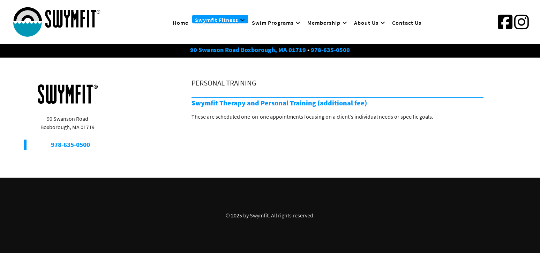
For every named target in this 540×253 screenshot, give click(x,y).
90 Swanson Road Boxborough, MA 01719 (248, 50)
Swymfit (259, 215)
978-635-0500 (330, 50)
